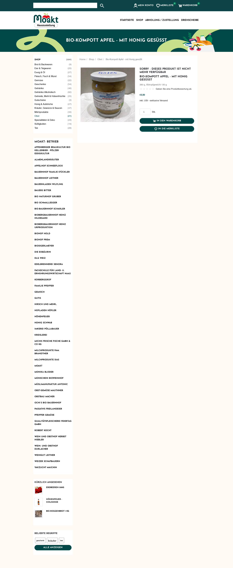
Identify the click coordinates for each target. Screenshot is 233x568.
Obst (53, 115)
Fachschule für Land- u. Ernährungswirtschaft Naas (52, 272)
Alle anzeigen (53, 547)
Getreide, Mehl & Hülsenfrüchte (53, 96)
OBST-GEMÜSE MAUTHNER (48, 390)
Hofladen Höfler (45, 310)
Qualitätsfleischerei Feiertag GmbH (53, 423)
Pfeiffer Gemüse (44, 415)
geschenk (40, 540)
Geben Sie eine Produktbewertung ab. (174, 88)
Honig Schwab (43, 323)
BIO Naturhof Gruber (47, 197)
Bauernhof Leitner (46, 178)
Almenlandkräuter (46, 160)
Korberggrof (42, 280)
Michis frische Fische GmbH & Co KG (52, 343)
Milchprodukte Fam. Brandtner (46, 352)
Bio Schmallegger (45, 203)
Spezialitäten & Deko (53, 120)
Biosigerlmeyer (44, 246)
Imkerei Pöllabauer (46, 329)
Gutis (37, 298)
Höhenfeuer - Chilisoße (54, 500)
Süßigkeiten (53, 123)
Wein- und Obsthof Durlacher (46, 447)
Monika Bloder (44, 372)
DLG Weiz (40, 258)
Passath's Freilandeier (48, 409)
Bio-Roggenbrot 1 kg (57, 511)
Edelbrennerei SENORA (48, 264)
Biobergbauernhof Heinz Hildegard (50, 216)
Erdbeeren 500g (55, 487)
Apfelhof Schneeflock (48, 166)
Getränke (53, 88)
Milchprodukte (53, 112)
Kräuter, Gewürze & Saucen (53, 108)
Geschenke (53, 84)
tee (61, 540)
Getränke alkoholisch (53, 92)
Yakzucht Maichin (45, 467)
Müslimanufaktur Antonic (51, 384)
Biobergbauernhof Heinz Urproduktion (50, 226)
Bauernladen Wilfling (48, 184)
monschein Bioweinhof (48, 378)
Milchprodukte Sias (46, 360)
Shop (53, 59)
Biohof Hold (42, 234)
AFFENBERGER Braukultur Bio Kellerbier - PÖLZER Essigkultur (52, 150)
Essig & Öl (53, 72)
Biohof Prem (42, 240)
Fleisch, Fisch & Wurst (53, 76)
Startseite (127, 20)
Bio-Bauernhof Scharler (49, 209)
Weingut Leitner (44, 455)
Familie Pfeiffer (44, 286)
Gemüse (53, 80)
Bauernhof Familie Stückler (52, 172)
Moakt (38, 366)
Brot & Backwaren (53, 64)
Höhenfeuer (42, 317)
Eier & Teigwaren (53, 68)
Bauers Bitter (42, 190)
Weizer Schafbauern (47, 461)
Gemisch (39, 292)
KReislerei (40, 335)
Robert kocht (42, 430)
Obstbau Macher (44, 397)
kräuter (52, 540)
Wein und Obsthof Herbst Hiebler (50, 438)
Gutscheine (53, 100)
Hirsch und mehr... (45, 304)
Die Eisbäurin (42, 252)
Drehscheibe (190, 20)
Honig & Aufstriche (53, 104)
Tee (53, 127)
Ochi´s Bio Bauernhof (47, 403)
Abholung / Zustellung (162, 20)
